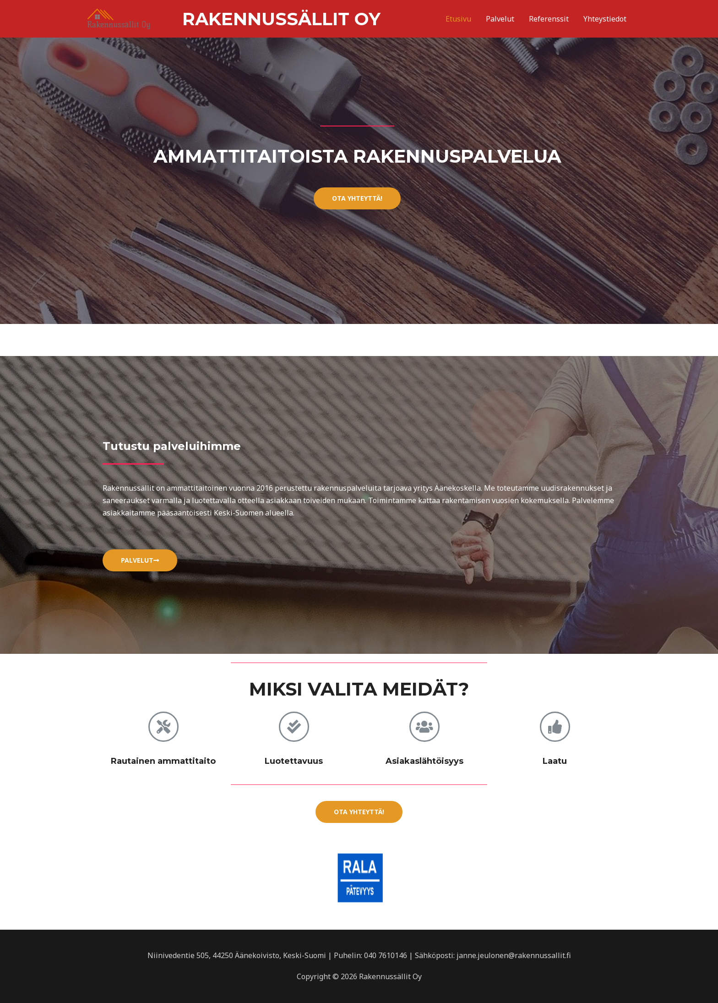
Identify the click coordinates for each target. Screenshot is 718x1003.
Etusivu (458, 18)
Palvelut (500, 18)
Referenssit (549, 18)
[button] (357, 198)
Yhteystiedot (604, 18)
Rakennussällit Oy (194, 18)
